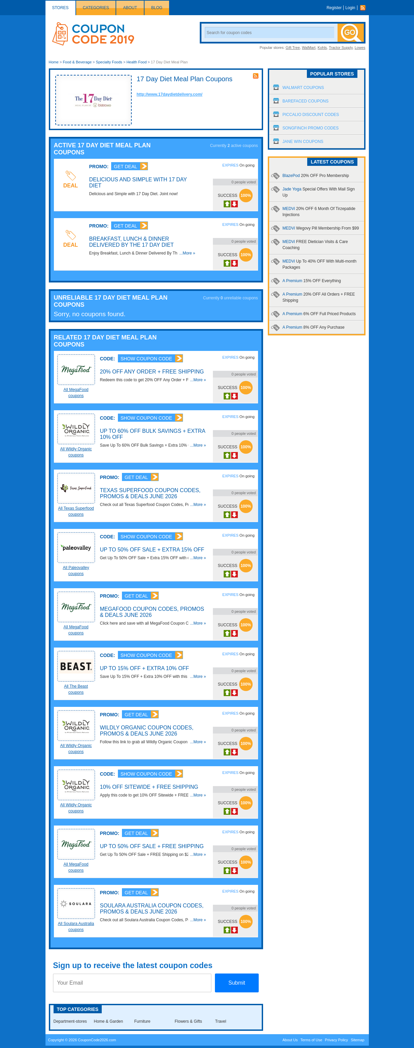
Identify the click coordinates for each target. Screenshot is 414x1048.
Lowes (360, 48)
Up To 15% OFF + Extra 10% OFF (144, 668)
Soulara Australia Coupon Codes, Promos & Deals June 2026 (152, 909)
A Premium (312, 280)
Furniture (142, 1021)
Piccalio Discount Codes (311, 114)
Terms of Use (311, 1040)
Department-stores (70, 1021)
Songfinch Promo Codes (311, 128)
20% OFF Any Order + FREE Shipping (152, 372)
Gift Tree (293, 48)
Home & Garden (108, 1021)
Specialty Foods (109, 62)
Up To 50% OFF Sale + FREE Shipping (152, 846)
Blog (156, 7)
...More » (187, 253)
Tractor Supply (340, 48)
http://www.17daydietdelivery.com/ (169, 94)
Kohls (322, 48)
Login (350, 7)
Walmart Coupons (303, 87)
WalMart (309, 48)
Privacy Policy (336, 1040)
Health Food (136, 62)
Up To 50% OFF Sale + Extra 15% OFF (152, 549)
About (130, 7)
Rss (364, 7)
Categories (96, 7)
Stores (60, 7)
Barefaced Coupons (306, 101)
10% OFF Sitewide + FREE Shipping (149, 787)
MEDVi (321, 228)
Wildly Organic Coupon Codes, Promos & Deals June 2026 (147, 731)
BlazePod (316, 175)
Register (334, 7)
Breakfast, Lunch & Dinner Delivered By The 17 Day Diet (131, 242)
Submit (236, 983)
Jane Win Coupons (303, 141)
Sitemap (357, 1040)
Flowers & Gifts (188, 1021)
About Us (289, 1040)
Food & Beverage (77, 62)
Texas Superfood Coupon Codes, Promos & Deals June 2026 (150, 493)
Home (54, 62)
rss (255, 76)
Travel (220, 1021)
